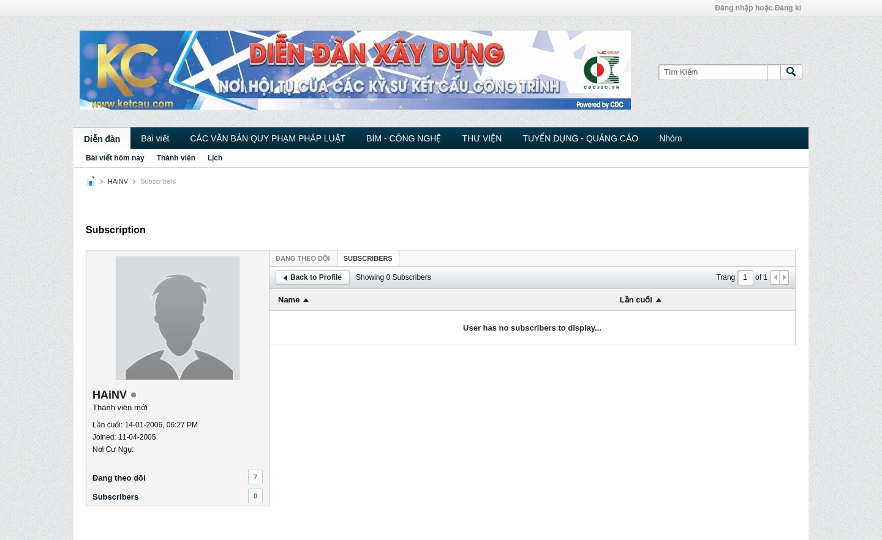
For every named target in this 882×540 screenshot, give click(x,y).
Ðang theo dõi (119, 477)
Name (289, 299)
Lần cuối (636, 299)
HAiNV (118, 181)
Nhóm (670, 138)
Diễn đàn (102, 139)
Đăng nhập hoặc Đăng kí (758, 8)
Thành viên (176, 158)
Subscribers (115, 496)
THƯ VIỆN (482, 138)
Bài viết (155, 138)
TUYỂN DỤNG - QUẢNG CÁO (580, 138)
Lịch (215, 158)
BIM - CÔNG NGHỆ (403, 138)
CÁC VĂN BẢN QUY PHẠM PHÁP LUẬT (267, 138)
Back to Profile (313, 277)
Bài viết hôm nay (115, 158)
